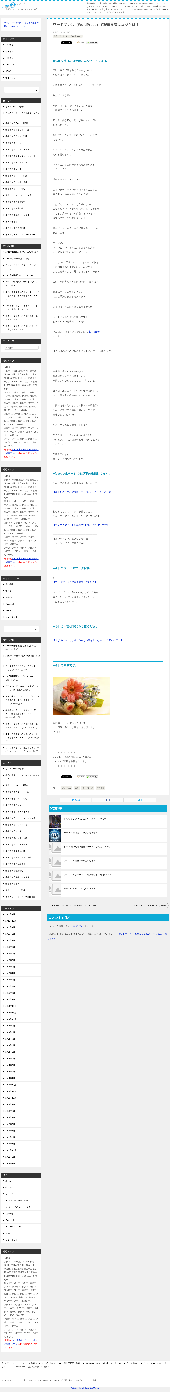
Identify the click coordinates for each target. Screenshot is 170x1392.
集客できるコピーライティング (19, 149)
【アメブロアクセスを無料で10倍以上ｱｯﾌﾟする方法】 (81, 525)
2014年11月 (10, 1012)
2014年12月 (10, 1006)
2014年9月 (10, 1026)
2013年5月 (10, 1131)
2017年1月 (10, 927)
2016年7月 (10, 940)
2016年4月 (10, 953)
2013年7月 (10, 1117)
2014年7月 (10, 1039)
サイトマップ (11, 78)
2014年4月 (10, 1058)
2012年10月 (10, 1150)
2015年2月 (10, 993)
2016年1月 (10, 973)
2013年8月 (10, 1111)
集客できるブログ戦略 (15, 189)
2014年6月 (10, 1045)
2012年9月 (10, 1157)
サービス (9, 51)
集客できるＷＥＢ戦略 (15, 228)
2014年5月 (10, 1052)
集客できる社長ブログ (15, 221)
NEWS (8, 71)
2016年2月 (10, 967)
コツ (77, 788)
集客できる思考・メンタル (17, 215)
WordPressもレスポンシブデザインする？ (80, 833)
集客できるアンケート (15, 143)
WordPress (66, 788)
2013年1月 (10, 1144)
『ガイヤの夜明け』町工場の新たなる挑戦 (149, 906)
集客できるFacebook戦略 (16, 123)
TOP (59, 1363)
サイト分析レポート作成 (19, 1207)
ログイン (77, 926)
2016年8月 (10, 934)
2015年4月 (10, 980)
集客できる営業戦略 (14, 208)
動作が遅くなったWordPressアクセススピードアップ (85, 819)
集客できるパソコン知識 (16, 176)
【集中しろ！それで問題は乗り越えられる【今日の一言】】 (84, 492)
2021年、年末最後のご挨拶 (17, 258)
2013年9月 (10, 1104)
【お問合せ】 (95, 331)
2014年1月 (10, 1078)
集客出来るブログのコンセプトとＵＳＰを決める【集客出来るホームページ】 (22, 295)
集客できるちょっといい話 (17, 130)
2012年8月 (10, 1163)
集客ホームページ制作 (18, 1200)
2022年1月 (10, 914)
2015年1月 (10, 999)
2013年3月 (10, 1137)
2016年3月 (10, 960)
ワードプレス (88, 788)
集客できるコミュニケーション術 (20, 156)
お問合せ (9, 58)
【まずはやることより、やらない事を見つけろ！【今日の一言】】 (88, 640)
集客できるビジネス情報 (16, 182)
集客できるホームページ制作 (18, 195)
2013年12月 (10, 1085)
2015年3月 (10, 986)
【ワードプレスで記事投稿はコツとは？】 (75, 582)
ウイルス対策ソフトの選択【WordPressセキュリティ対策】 (87, 847)
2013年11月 (10, 1091)
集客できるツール (13, 169)
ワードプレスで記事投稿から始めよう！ (79, 861)
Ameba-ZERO (14, 1227)
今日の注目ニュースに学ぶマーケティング (22, 115)
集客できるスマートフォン (17, 162)
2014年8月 (10, 1032)
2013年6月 (10, 1124)
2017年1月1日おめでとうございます (21, 275)
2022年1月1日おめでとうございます (21, 252)
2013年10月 (10, 1098)
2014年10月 (10, 1019)
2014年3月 (10, 1065)
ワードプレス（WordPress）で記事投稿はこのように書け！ (87, 875)
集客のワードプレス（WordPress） (67, 36)
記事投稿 (100, 788)
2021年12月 (10, 921)
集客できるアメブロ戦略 (16, 136)
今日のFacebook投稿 (14, 106)
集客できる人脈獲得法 (15, 202)
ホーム (8, 1181)
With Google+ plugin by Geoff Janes (85, 1388)
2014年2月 (10, 1071)
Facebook (9, 64)
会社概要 (9, 45)
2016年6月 (10, 947)
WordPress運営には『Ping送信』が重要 (80, 889)
